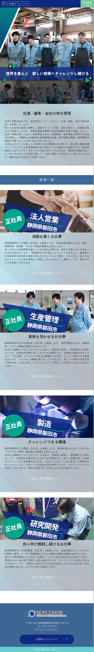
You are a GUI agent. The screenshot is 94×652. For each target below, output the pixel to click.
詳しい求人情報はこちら (47, 272)
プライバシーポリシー (47, 629)
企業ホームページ (19, 3)
